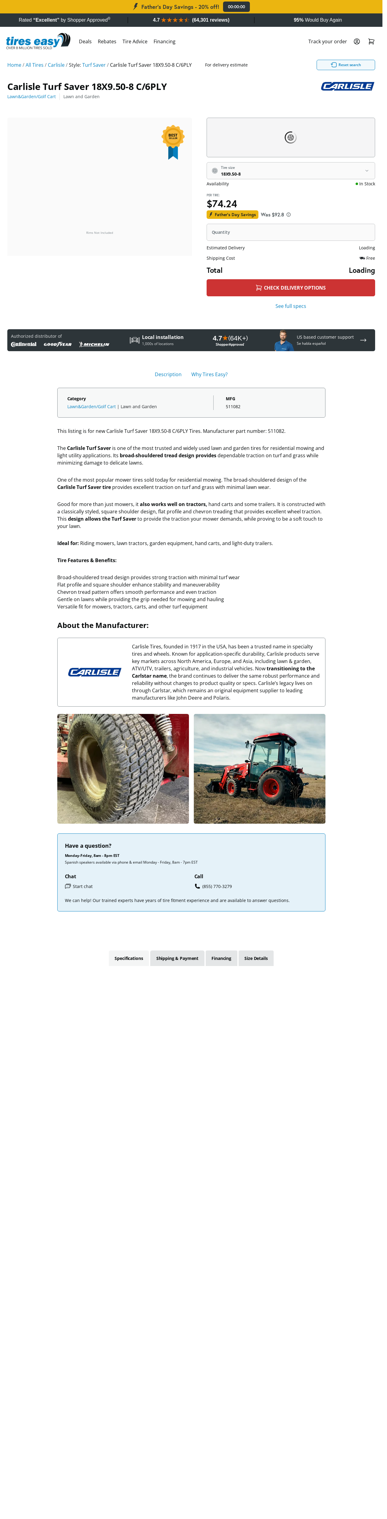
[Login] (357, 41)
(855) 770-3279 (213, 886)
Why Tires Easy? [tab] (209, 374)
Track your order (327, 41)
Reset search (306, 65)
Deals (85, 41)
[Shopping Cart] (371, 41)
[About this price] (288, 214)
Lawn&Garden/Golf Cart (31, 96)
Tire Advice (134, 41)
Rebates (107, 41)
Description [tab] (168, 374)
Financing (165, 41)
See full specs (290, 306)
